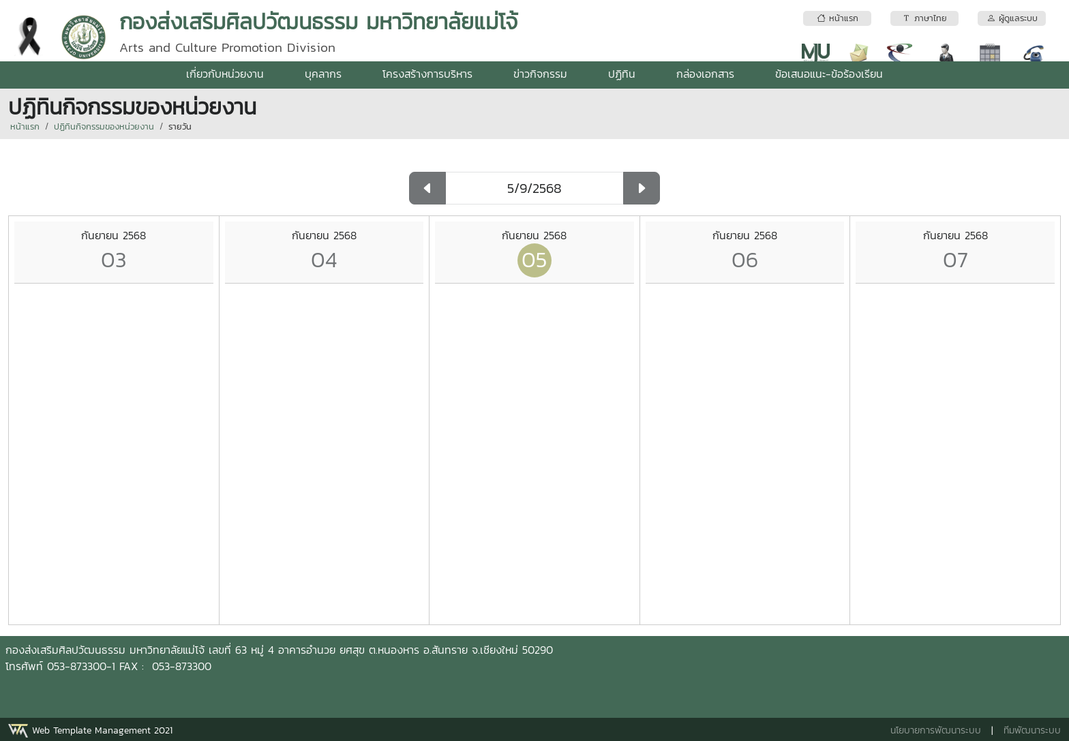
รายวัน (180, 126)
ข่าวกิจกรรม (540, 73)
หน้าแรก (25, 126)
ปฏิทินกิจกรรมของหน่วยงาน (104, 126)
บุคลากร (323, 73)
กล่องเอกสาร (705, 73)
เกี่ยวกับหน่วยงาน (225, 73)
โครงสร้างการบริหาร (427, 73)
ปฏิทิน (621, 73)
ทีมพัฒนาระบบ (1032, 730)
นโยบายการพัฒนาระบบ (935, 730)
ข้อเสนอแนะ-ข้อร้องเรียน (829, 73)
